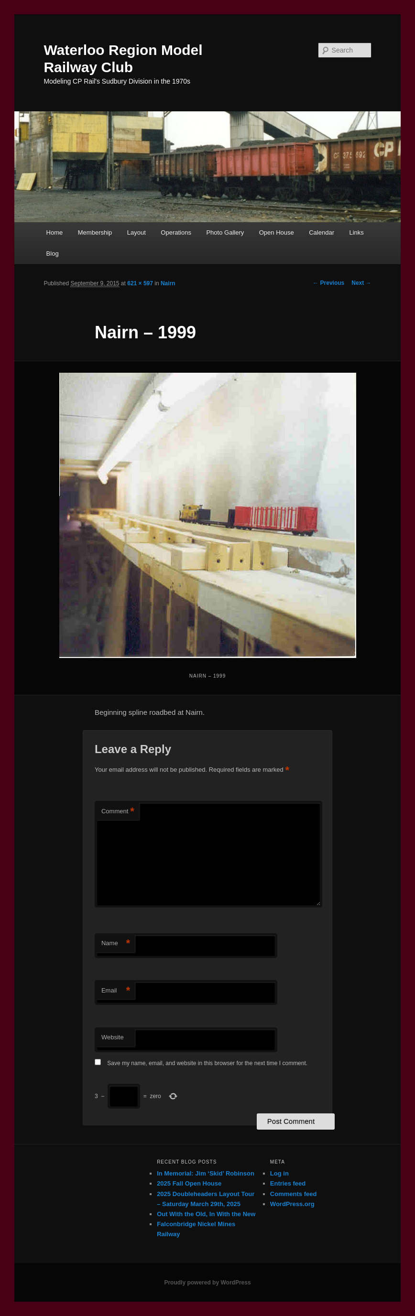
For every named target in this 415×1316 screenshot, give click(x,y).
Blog (52, 253)
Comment (117, 812)
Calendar (321, 232)
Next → (361, 283)
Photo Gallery (225, 232)
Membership (95, 232)
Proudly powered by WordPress (207, 1282)
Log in (279, 1173)
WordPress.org (292, 1204)
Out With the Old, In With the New (206, 1214)
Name (115, 943)
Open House (276, 232)
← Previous (328, 283)
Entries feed (288, 1183)
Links (356, 232)
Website (112, 1037)
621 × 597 (140, 283)
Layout (136, 232)
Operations (176, 232)
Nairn (168, 283)
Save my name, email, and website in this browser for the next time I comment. (207, 1063)
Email (115, 991)
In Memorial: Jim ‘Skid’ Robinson (205, 1173)
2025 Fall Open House (189, 1183)
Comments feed (293, 1193)
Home (54, 232)
